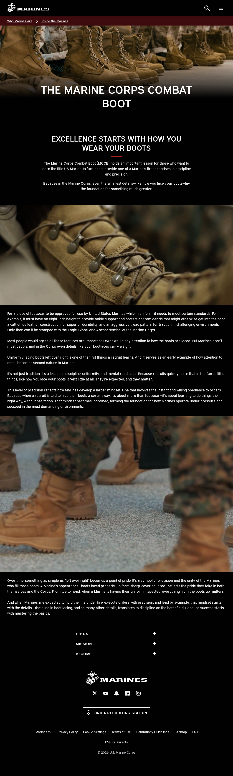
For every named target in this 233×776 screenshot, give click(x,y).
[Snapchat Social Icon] (116, 693)
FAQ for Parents (116, 742)
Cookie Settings (94, 731)
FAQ (195, 731)
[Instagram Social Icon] (138, 693)
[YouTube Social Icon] (106, 693)
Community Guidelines (152, 731)
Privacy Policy (68, 731)
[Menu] (221, 8)
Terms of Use (121, 731)
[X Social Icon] (95, 693)
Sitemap (181, 731)
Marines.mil (43, 731)
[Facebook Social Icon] (127, 693)
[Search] (207, 8)
